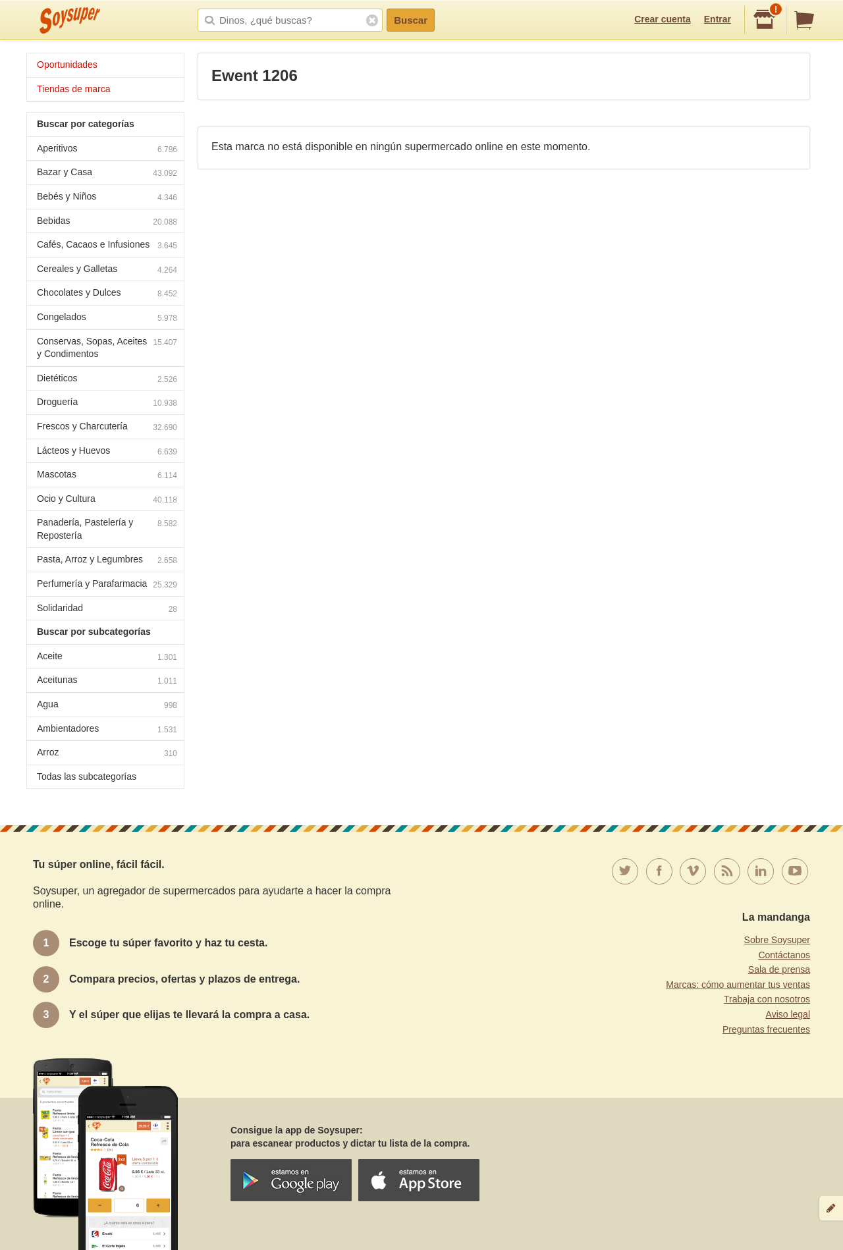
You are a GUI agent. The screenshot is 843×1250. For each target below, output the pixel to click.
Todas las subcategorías (86, 776)
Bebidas (107, 222)
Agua (107, 706)
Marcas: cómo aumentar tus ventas (738, 984)
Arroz (107, 754)
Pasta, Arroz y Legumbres (107, 561)
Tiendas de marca (74, 89)
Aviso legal (788, 1014)
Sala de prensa (779, 969)
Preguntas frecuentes (766, 1029)
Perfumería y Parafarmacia (107, 585)
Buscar (410, 20)
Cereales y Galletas (107, 270)
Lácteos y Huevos (107, 452)
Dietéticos (107, 380)
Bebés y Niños (107, 198)
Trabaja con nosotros (767, 999)
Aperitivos (107, 150)
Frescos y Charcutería (107, 428)
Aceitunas (107, 681)
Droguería (107, 403)
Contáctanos (784, 955)
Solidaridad (107, 609)
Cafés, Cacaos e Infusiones (107, 246)
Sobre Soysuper (777, 940)
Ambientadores (107, 730)
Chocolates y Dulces (107, 294)
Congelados (107, 318)
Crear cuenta (662, 19)
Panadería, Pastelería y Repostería (107, 529)
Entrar (717, 19)
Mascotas (107, 476)
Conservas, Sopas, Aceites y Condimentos (107, 348)
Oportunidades (67, 64)
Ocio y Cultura (107, 500)
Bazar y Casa (107, 173)
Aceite (107, 658)
